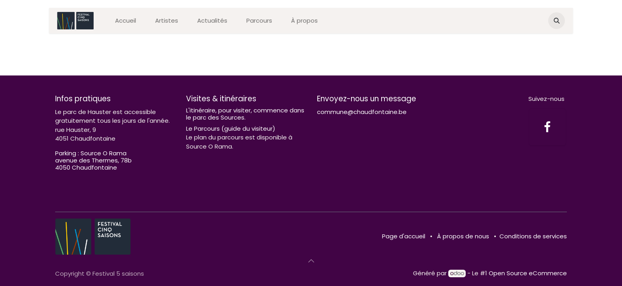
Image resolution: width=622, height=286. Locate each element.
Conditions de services (533, 236)
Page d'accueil (403, 236)
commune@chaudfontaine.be (362, 112)
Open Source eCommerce (528, 273)
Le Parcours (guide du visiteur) (230, 128)
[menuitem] (126, 21)
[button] (556, 20)
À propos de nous (463, 236)
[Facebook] (547, 127)
